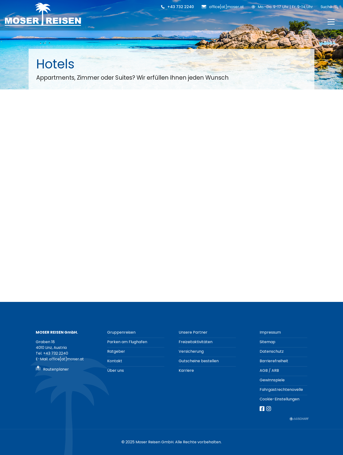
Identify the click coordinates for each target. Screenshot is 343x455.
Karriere (186, 370)
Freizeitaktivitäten (195, 342)
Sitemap (267, 342)
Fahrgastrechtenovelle (281, 389)
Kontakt (114, 361)
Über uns (115, 370)
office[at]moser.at (226, 7)
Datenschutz (272, 351)
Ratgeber (116, 351)
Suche (326, 7)
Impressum (270, 332)
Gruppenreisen (121, 332)
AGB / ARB (269, 370)
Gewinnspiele (272, 380)
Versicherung (191, 351)
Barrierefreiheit (274, 361)
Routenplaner (56, 369)
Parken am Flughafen (127, 342)
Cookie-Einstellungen (279, 399)
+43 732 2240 (180, 7)
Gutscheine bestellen (199, 361)
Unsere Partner (193, 332)
